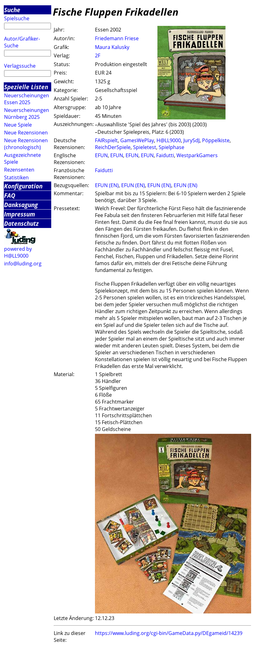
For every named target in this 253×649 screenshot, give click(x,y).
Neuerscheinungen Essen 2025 (26, 99)
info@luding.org (23, 263)
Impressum (19, 214)
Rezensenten (19, 169)
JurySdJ (191, 140)
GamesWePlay (137, 140)
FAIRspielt (106, 140)
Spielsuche (16, 18)
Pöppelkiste (216, 140)
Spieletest (144, 147)
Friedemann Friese (117, 38)
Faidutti (165, 155)
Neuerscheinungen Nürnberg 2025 (26, 113)
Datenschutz (21, 223)
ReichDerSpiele (113, 147)
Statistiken (16, 177)
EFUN (101, 155)
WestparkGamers (197, 155)
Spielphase (171, 147)
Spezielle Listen (26, 87)
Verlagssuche (20, 65)
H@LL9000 (168, 140)
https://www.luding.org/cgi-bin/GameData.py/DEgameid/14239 (168, 633)
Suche (12, 10)
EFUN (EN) (107, 185)
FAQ (9, 195)
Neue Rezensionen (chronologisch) (26, 144)
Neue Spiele (18, 124)
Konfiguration (23, 186)
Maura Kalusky (112, 47)
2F (97, 55)
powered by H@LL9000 (18, 252)
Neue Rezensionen (26, 132)
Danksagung (21, 205)
